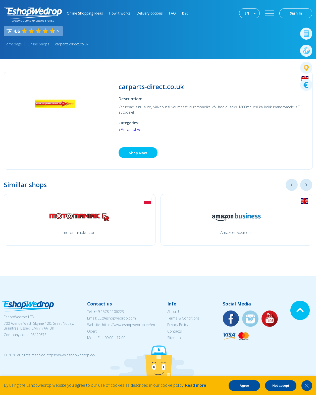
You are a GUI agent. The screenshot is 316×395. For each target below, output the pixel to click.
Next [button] (306, 185)
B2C (185, 13)
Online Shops (38, 44)
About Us (174, 311)
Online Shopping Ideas (85, 13)
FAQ (172, 13)
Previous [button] (292, 185)
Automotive (131, 129)
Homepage (13, 44)
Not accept (280, 385)
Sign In (296, 13)
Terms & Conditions (183, 318)
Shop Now (138, 152)
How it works (119, 13)
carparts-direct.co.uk (71, 44)
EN (246, 13)
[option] (79, 220)
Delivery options (149, 13)
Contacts (174, 331)
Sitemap (174, 337)
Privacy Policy (177, 324)
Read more (195, 385)
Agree (244, 385)
